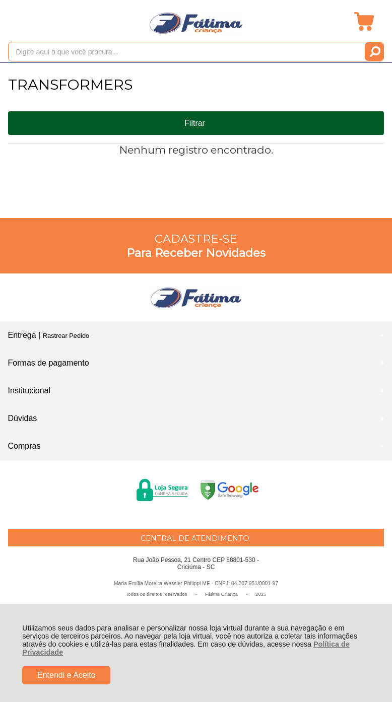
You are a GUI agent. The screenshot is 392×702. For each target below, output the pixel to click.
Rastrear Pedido (66, 335)
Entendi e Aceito (66, 675)
